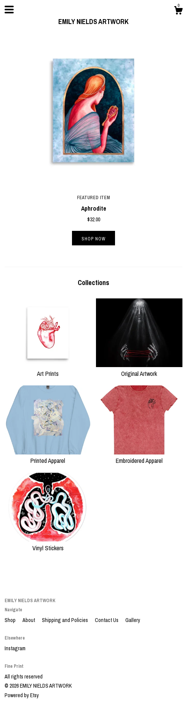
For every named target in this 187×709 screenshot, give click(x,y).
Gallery (132, 620)
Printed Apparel (48, 456)
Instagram (15, 648)
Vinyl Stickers (48, 543)
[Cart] (178, 11)
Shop (11, 620)
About (29, 620)
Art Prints (48, 369)
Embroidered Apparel (139, 456)
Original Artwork (139, 369)
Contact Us (107, 620)
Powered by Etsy (22, 695)
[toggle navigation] (9, 9)
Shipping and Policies (65, 620)
